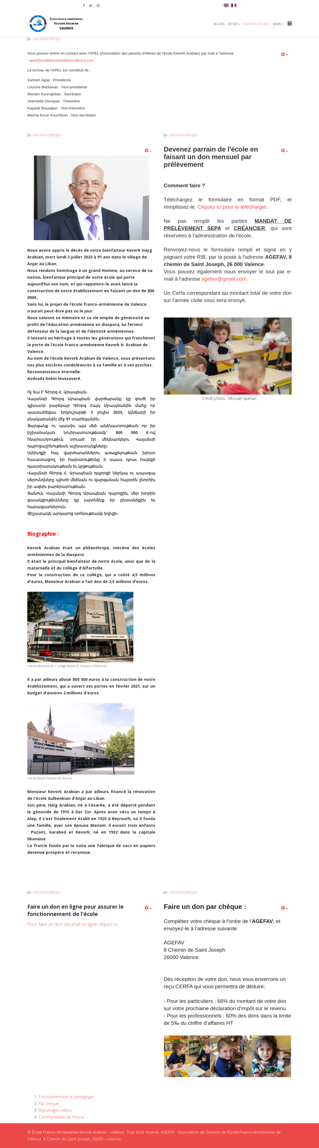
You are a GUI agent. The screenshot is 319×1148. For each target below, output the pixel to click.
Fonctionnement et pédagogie (66, 1096)
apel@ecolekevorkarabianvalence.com (62, 60)
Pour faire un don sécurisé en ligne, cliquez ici (72, 924)
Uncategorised (47, 39)
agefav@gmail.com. (224, 279)
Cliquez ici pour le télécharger (231, 207)
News (277, 24)
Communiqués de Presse (61, 1117)
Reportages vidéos (55, 1110)
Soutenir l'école (255, 24)
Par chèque (49, 1103)
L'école (233, 24)
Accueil (219, 24)
